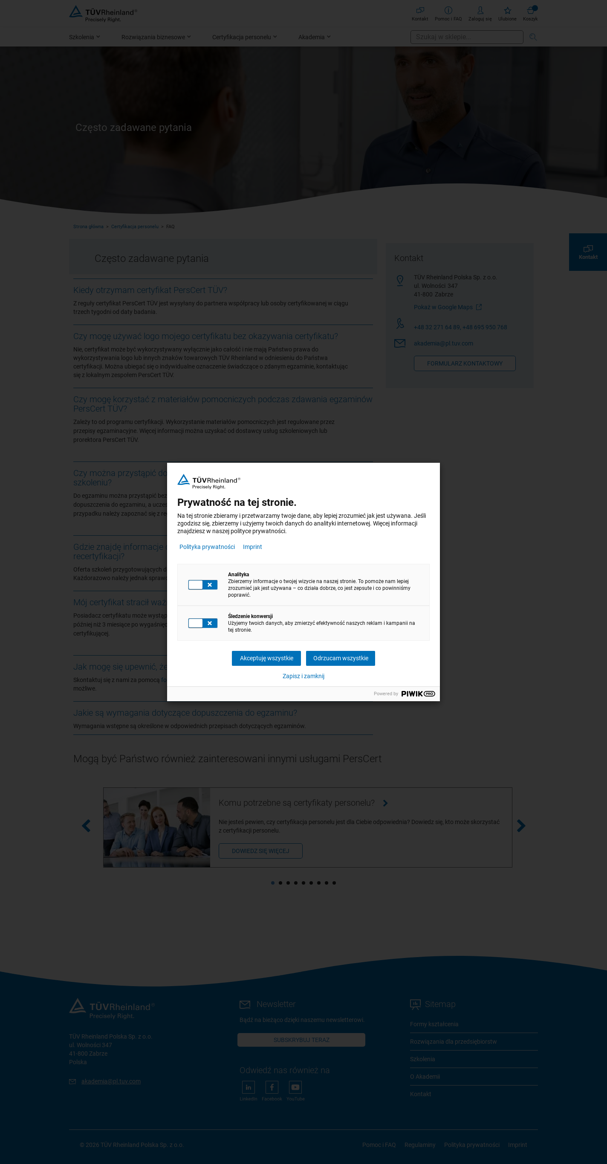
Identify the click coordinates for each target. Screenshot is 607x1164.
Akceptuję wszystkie (266, 658)
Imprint (252, 546)
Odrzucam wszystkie (340, 658)
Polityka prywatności (207, 546)
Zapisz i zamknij (303, 676)
